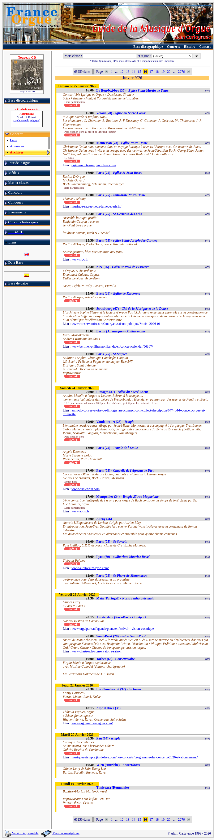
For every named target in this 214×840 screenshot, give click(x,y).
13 (127, 71)
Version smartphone (60, 833)
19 (162, 71)
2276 (181, 71)
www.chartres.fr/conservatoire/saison (96, 651)
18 (157, 71)
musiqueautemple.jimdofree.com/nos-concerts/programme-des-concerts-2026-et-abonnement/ (135, 757)
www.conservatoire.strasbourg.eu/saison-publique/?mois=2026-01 (116, 323)
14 (133, 71)
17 (151, 71)
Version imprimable (21, 833)
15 (139, 71)
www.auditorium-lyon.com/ (90, 568)
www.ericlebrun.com (86, 489)
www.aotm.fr (80, 511)
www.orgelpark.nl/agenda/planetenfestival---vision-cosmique (113, 628)
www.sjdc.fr (80, 259)
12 (121, 71)
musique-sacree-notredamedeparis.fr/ (96, 206)
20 (168, 71)
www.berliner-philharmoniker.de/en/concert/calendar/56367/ (112, 346)
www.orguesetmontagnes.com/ (92, 723)
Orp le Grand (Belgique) (26, 120)
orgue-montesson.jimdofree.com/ (94, 165)
